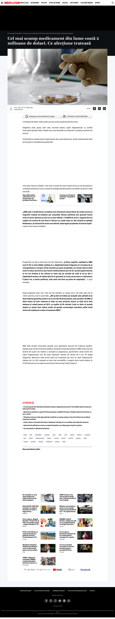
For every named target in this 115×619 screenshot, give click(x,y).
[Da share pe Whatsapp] (104, 108)
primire (70, 438)
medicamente (40, 438)
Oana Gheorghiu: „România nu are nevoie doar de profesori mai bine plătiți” (29, 197)
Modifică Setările (57, 595)
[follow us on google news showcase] (44, 570)
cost (65, 435)
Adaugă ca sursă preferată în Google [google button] (39, 116)
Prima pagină (11, 33)
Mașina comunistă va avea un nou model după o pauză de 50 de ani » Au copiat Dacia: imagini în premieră (67, 508)
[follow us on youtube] (57, 570)
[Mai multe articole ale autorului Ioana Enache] (11, 109)
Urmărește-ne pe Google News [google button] (75, 116)
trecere (57, 441)
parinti (63, 438)
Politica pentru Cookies (42, 590)
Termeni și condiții (59, 590)
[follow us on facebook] (85, 570)
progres (78, 438)
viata (63, 441)
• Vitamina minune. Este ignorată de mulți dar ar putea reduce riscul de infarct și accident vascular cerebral (56, 418)
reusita (26, 441)
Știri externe (54, 3)
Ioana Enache (18, 109)
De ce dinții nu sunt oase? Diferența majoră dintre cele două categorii (30, 497)
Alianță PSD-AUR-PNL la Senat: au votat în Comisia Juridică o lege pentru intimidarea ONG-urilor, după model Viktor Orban (31, 508)
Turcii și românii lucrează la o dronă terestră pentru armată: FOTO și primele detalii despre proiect (67, 547)
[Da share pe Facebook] (94, 108)
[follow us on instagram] (71, 570)
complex (47, 435)
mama (31, 438)
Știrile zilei (24, 3)
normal (56, 438)
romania (33, 441)
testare (41, 441)
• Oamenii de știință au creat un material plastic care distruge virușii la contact (52, 425)
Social (65, 3)
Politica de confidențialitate (77, 590)
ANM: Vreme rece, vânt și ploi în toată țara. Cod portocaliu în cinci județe (67, 497)
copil (59, 435)
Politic (44, 3)
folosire (79, 435)
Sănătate (19, 33)
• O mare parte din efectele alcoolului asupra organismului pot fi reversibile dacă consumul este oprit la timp (57, 408)
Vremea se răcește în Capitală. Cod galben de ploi (67, 196)
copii (54, 435)
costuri (72, 435)
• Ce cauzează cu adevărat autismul (36, 428)
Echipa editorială (25, 590)
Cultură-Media (87, 3)
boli (31, 435)
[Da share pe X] (99, 108)
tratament (49, 441)
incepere (87, 435)
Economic (35, 3)
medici (49, 438)
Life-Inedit (74, 3)
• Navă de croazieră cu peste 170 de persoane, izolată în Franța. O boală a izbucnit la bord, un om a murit (57, 413)
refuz (85, 438)
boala (25, 435)
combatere (38, 435)
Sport (97, 3)
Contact (92, 590)
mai (25, 438)
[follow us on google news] (30, 570)
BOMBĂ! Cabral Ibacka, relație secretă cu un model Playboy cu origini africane (67, 521)
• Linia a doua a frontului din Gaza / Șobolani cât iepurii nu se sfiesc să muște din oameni (56, 422)
